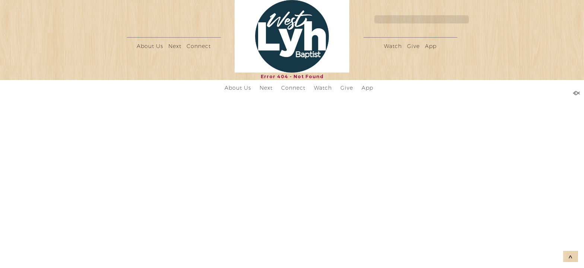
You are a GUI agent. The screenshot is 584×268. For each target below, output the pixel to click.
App (431, 46)
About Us (150, 46)
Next (174, 46)
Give (413, 46)
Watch (393, 46)
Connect (199, 46)
